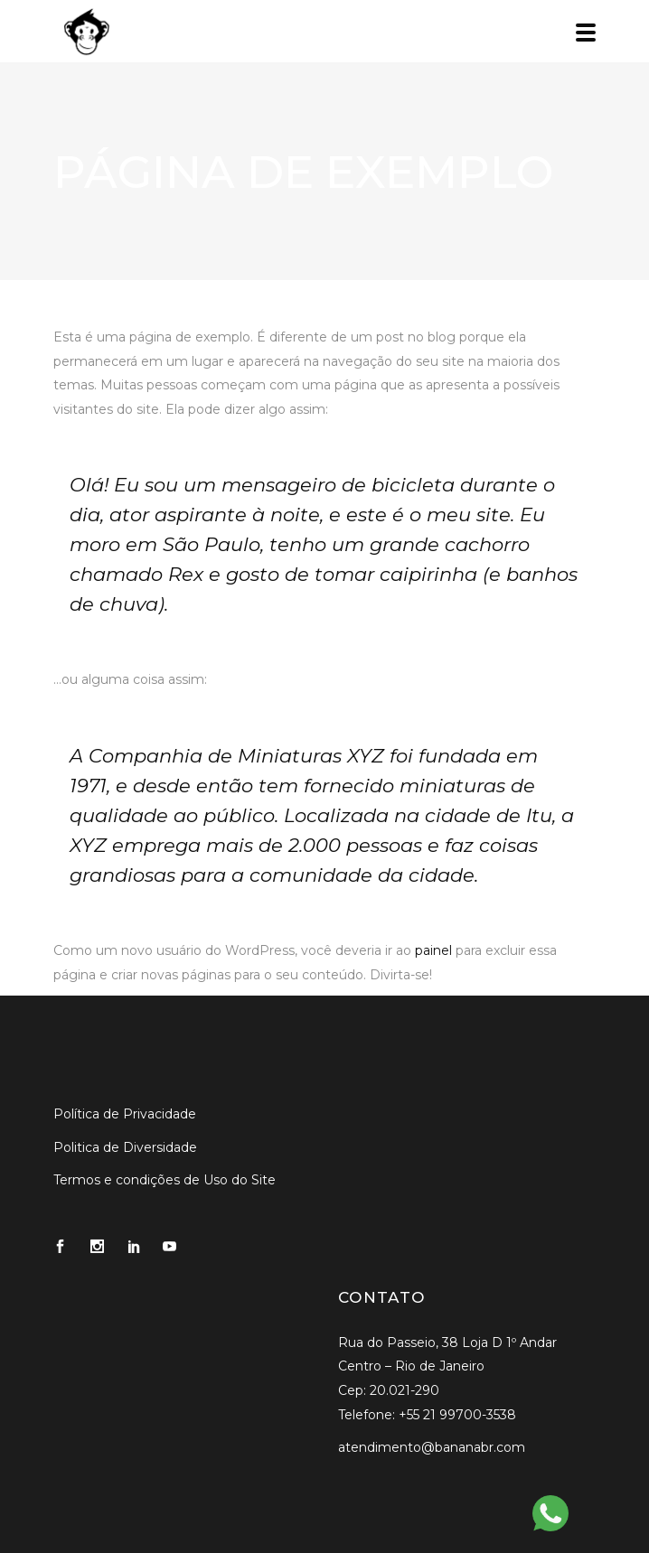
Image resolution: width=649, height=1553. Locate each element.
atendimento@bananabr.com (431, 1447)
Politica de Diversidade (125, 1147)
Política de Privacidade (124, 1114)
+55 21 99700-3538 (457, 1415)
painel (433, 950)
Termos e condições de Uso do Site (164, 1180)
